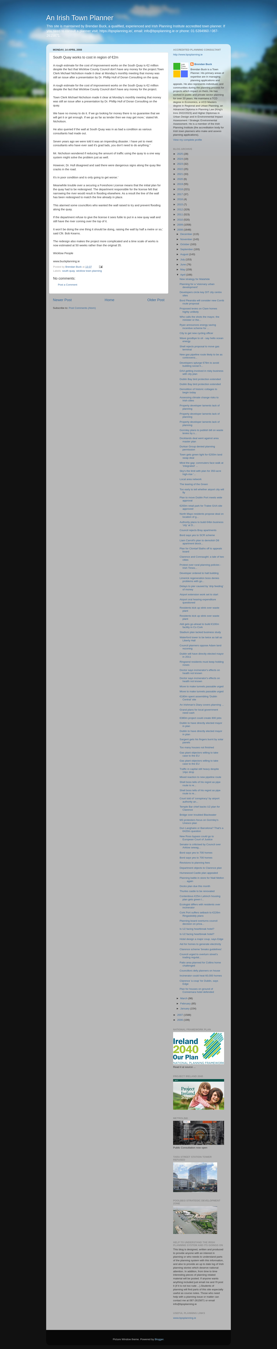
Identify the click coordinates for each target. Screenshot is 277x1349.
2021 (180, 174)
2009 (180, 224)
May (183, 269)
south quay (68, 270)
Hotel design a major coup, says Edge (201, 939)
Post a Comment (67, 284)
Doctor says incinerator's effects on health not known (200, 672)
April (183, 274)
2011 (180, 214)
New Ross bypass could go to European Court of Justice (197, 838)
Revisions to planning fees (195, 862)
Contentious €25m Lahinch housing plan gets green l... (200, 898)
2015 (180, 204)
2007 (180, 1014)
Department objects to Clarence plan (201, 867)
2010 (180, 219)
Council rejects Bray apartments (198, 530)
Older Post (155, 300)
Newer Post (62, 300)
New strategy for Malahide (195, 279)
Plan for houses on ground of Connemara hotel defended (197, 990)
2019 (180, 184)
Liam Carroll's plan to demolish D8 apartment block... (199, 542)
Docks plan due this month (195, 886)
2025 (180, 153)
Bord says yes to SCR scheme (197, 535)
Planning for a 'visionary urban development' (197, 286)
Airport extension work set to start (199, 594)
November (186, 239)
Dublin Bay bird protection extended (200, 379)
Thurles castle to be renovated (197, 891)
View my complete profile (187, 139)
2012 (180, 209)
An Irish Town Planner (79, 18)
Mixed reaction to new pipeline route (200, 777)
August (184, 254)
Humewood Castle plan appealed (199, 872)
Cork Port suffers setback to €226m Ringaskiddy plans (200, 914)
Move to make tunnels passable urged (202, 686)
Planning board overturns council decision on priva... (199, 922)
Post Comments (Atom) (82, 308)
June (183, 264)
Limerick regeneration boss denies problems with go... (199, 580)
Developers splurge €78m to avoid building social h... (199, 364)
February (185, 1003)
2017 (180, 194)
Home (109, 300)
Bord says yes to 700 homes (196, 852)
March (184, 998)
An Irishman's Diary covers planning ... (202, 704)
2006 (180, 1019)
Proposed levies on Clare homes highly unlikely (198, 310)
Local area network (191, 479)
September (187, 249)
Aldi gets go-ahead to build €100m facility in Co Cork (199, 626)
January (185, 1008)
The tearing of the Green (194, 484)
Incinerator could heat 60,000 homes (201, 975)
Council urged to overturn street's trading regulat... (199, 956)
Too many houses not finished (197, 747)
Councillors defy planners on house (200, 970)
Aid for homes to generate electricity (200, 944)
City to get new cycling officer (196, 333)
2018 (180, 189)
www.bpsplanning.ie (184, 1317)
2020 (180, 179)
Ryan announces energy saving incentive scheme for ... (198, 326)
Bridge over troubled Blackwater (198, 814)
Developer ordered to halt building (199, 573)
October (185, 244)
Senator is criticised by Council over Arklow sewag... (200, 846)
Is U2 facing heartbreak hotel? (197, 928)
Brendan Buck (203, 64)
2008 (180, 229)
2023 (180, 163)
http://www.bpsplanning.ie (188, 54)
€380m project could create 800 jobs (201, 718)
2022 (180, 169)
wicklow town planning (89, 270)
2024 (180, 158)
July (183, 259)
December (186, 234)
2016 (180, 199)
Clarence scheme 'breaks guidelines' (201, 949)
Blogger (159, 1339)
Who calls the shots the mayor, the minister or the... (199, 318)
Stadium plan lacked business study (200, 632)
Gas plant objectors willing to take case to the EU (199, 754)
